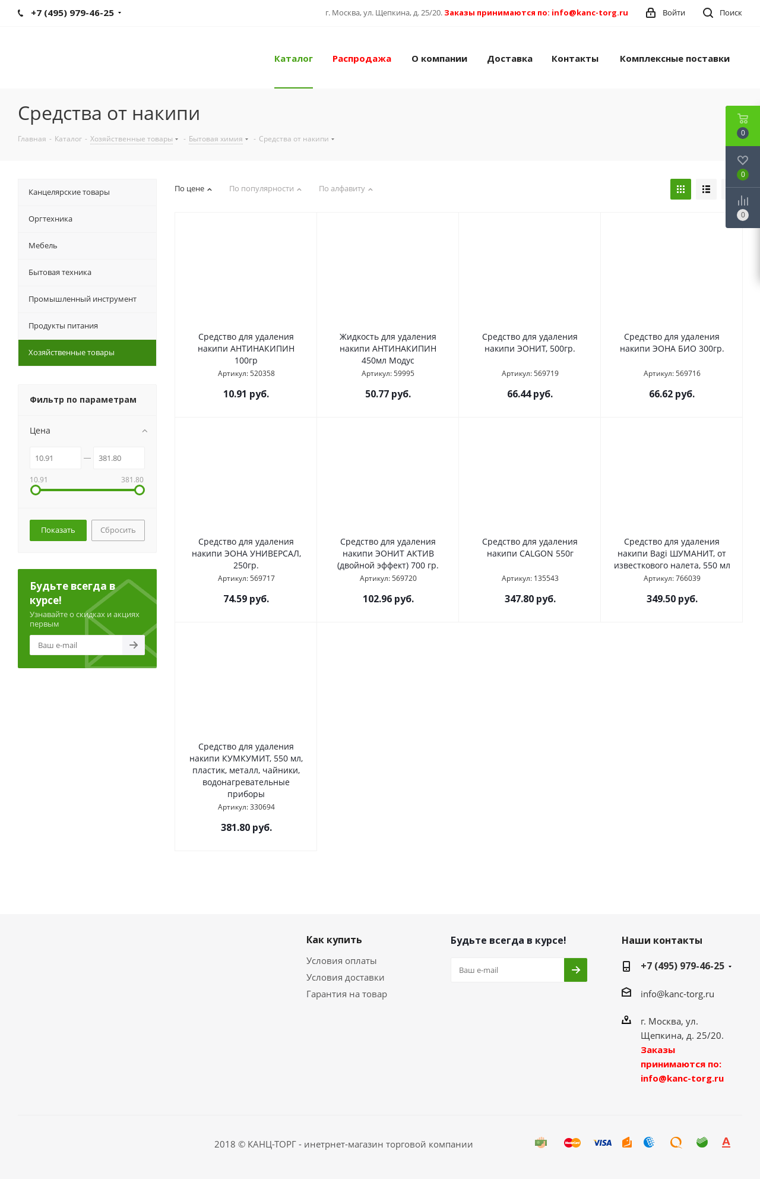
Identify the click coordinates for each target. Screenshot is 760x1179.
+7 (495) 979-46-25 (682, 965)
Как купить (334, 939)
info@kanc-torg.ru (677, 994)
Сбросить (118, 529)
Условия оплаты (341, 960)
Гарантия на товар (346, 994)
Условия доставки (345, 977)
